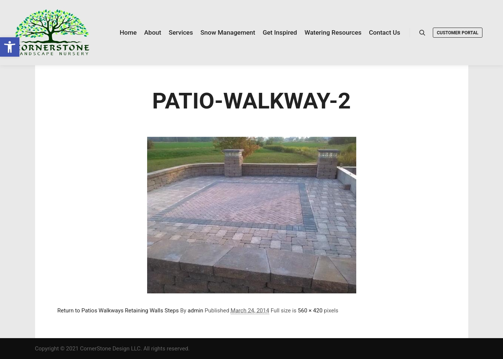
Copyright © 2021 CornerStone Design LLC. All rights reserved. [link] (112, 348)
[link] (9, 47)
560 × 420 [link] (310, 310)
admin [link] (196, 310)
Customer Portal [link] (457, 32)
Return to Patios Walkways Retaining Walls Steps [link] (118, 310)
